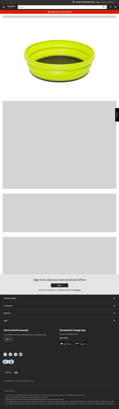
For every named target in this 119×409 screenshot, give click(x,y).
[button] (103, 7)
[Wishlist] (110, 7)
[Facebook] (5, 354)
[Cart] (115, 7)
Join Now (77, 290)
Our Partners (59, 306)
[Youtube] (20, 354)
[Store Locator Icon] (73, 2)
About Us (59, 313)
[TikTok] (10, 354)
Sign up (8, 339)
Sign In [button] (59, 285)
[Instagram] (15, 354)
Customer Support (59, 298)
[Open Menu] (4, 7)
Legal (59, 321)
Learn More (64, 338)
